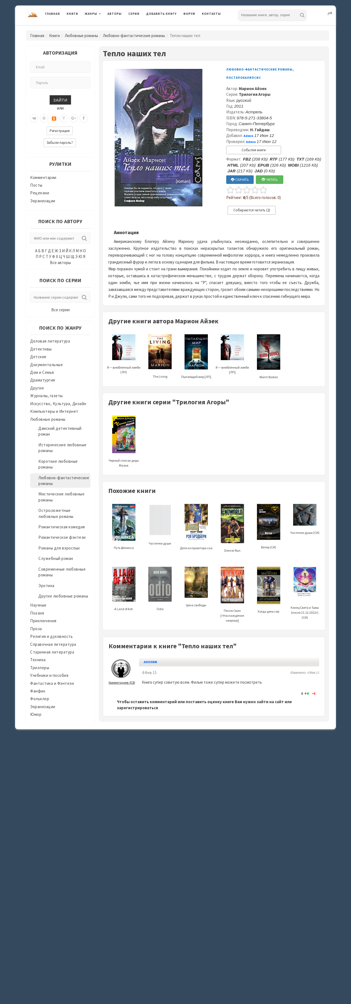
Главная (52, 14)
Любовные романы (81, 35)
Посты (36, 185)
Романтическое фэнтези (62, 537)
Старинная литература (52, 652)
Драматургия (42, 380)
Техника (38, 659)
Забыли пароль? (60, 142)
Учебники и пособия (49, 675)
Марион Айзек (253, 88)
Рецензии (39, 192)
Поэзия (37, 613)
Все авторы (60, 262)
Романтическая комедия (61, 526)
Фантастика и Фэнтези (52, 683)
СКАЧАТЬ (240, 179)
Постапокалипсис (243, 78)
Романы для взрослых (59, 548)
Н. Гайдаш (260, 129)
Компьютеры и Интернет (54, 411)
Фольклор (39, 698)
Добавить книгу (161, 14)
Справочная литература (53, 644)
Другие (37, 388)
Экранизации (42, 200)
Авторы (114, 14)
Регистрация (60, 130)
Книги (72, 14)
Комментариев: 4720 (122, 683)
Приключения (43, 620)
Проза (36, 628)
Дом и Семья (42, 372)
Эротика (46, 585)
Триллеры (39, 667)
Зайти (60, 100)
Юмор (35, 714)
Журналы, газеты (46, 395)
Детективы (41, 349)
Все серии (60, 309)
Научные (38, 605)
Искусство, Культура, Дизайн (58, 403)
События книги (254, 150)
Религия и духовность (51, 636)
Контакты (211, 14)
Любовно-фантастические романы (134, 35)
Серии (134, 14)
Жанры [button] (91, 14)
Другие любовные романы (63, 596)
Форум (189, 14)
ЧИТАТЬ (270, 179)
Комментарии (43, 177)
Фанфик (37, 691)
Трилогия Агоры (254, 94)
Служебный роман (55, 558)
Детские (38, 356)
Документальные (46, 364)
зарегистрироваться (137, 707)
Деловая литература (50, 341)
